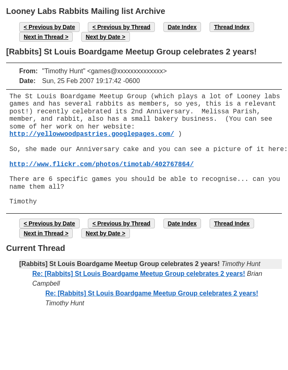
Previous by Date (52, 27)
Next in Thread (43, 37)
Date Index (182, 27)
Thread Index (232, 27)
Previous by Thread (123, 27)
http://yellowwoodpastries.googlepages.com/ (91, 134)
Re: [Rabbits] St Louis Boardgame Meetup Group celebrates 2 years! (138, 273)
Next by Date (103, 37)
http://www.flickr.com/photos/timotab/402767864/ (101, 164)
